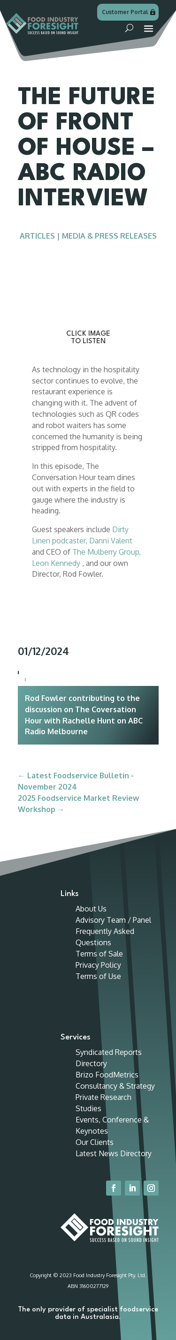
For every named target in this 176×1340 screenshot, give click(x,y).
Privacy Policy (98, 965)
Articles (37, 236)
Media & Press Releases (109, 236)
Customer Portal (125, 11)
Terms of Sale (99, 953)
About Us (91, 908)
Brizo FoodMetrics (107, 1074)
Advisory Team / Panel (113, 920)
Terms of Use (98, 976)
